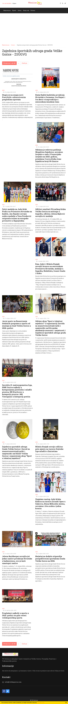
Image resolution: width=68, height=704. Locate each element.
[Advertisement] (34, 26)
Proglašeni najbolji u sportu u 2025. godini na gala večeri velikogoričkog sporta (15, 615)
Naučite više (41, 702)
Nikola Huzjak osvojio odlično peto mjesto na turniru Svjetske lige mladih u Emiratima (49, 449)
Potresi (33, 10)
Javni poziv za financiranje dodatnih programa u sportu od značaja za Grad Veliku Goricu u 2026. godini (16, 324)
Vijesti (14, 10)
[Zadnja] (24, 63)
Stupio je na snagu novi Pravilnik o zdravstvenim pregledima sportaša (14, 97)
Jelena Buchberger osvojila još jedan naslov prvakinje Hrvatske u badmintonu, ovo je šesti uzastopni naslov (17, 559)
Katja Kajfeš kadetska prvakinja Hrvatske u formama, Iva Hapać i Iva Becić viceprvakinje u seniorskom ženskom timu (50, 98)
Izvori (20, 10)
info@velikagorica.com (13, 682)
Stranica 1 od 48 (9, 63)
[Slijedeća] (18, 63)
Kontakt (6, 6)
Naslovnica (7, 10)
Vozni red (26, 10)
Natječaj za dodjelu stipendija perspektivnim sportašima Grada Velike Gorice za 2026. (50, 558)
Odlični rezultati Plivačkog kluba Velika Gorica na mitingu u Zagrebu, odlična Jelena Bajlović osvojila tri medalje (50, 212)
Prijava (14, 3)
